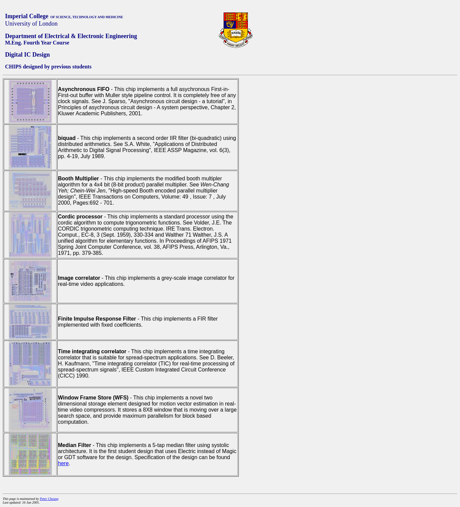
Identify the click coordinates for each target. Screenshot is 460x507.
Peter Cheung (49, 499)
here (63, 463)
